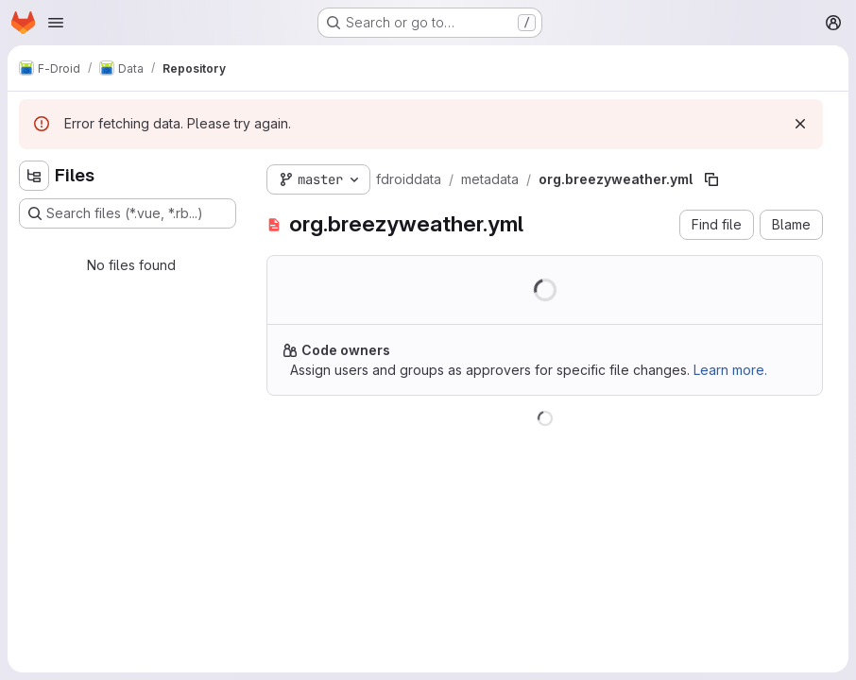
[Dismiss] (800, 123)
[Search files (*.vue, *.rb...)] (127, 213)
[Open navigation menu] (56, 23)
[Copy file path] (711, 179)
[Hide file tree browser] (34, 176)
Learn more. (730, 370)
